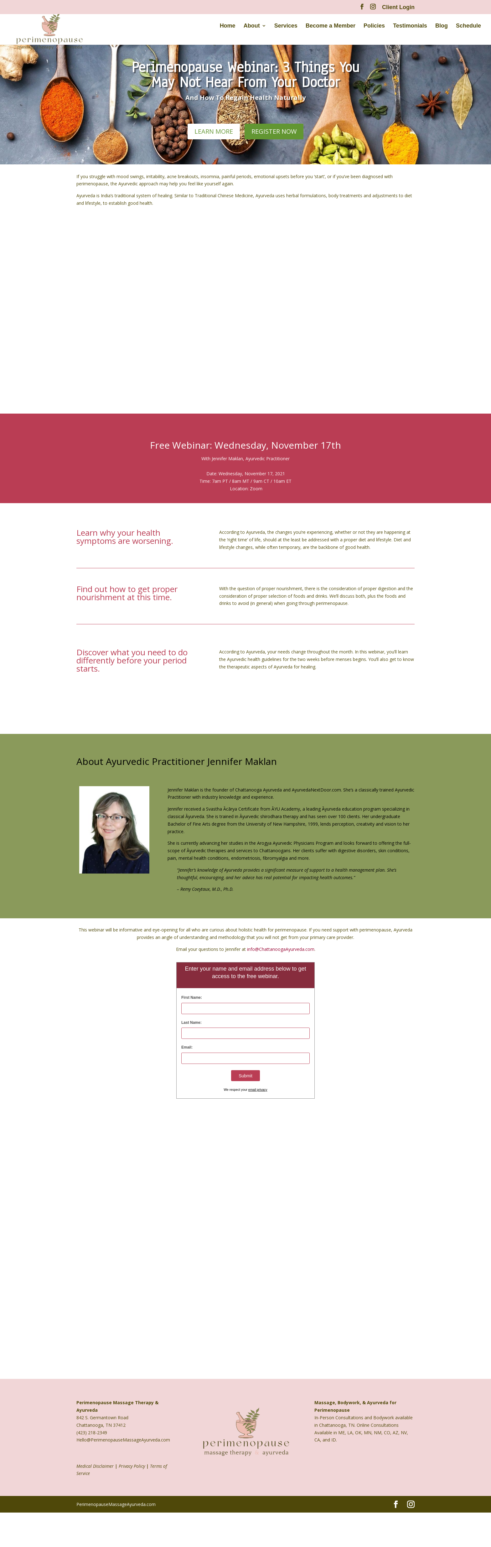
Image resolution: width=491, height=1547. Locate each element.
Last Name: (191, 1022)
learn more (213, 131)
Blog (441, 29)
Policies (374, 29)
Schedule (468, 29)
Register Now (274, 131)
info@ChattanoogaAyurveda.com (280, 949)
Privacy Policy (132, 1466)
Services (286, 29)
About (252, 29)
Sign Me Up (245, 513)
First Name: (191, 997)
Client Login (398, 7)
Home (228, 29)
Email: (187, 1047)
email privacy (257, 1089)
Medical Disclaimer (95, 1466)
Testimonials (410, 29)
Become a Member (331, 29)
